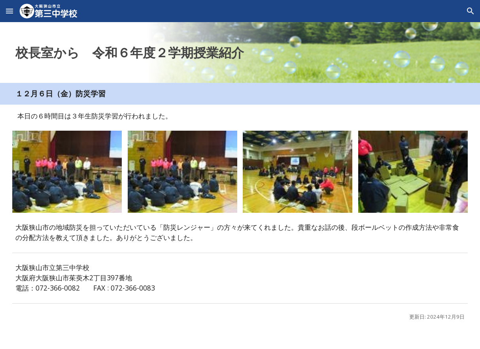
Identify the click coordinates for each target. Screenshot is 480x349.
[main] (239, 52)
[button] (9, 11)
